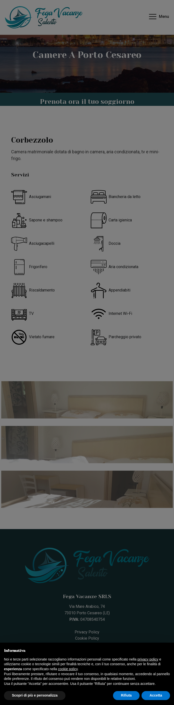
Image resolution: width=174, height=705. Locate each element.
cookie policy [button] (68, 669)
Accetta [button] (155, 695)
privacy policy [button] (148, 659)
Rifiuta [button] (126, 695)
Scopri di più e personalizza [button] (35, 695)
